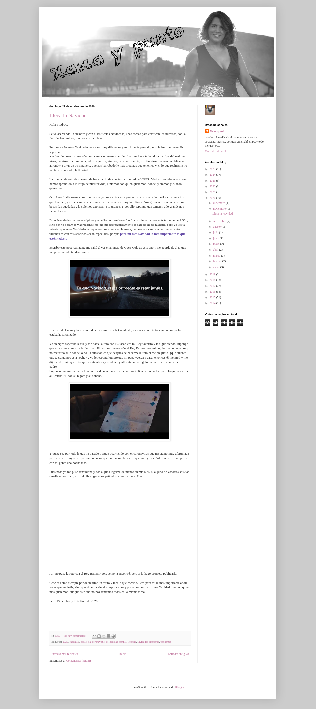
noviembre (219, 208)
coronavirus (98, 641)
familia (123, 641)
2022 (213, 186)
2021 (213, 192)
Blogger (179, 687)
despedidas (112, 641)
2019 (213, 274)
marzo (217, 255)
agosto (217, 226)
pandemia (165, 641)
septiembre (220, 221)
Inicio (122, 654)
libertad (132, 641)
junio (216, 238)
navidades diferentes (148, 641)
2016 (213, 291)
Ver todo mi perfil (215, 151)
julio (216, 232)
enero (216, 267)
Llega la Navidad (68, 115)
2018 (213, 280)
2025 (213, 169)
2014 (213, 303)
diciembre (219, 203)
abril (216, 249)
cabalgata (74, 641)
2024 (213, 174)
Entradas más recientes (64, 654)
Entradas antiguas (178, 654)
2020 (65, 641)
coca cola (86, 641)
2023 (213, 180)
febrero (217, 261)
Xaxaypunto (217, 131)
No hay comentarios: (75, 635)
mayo (216, 244)
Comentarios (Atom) (78, 660)
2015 (213, 297)
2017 (213, 286)
